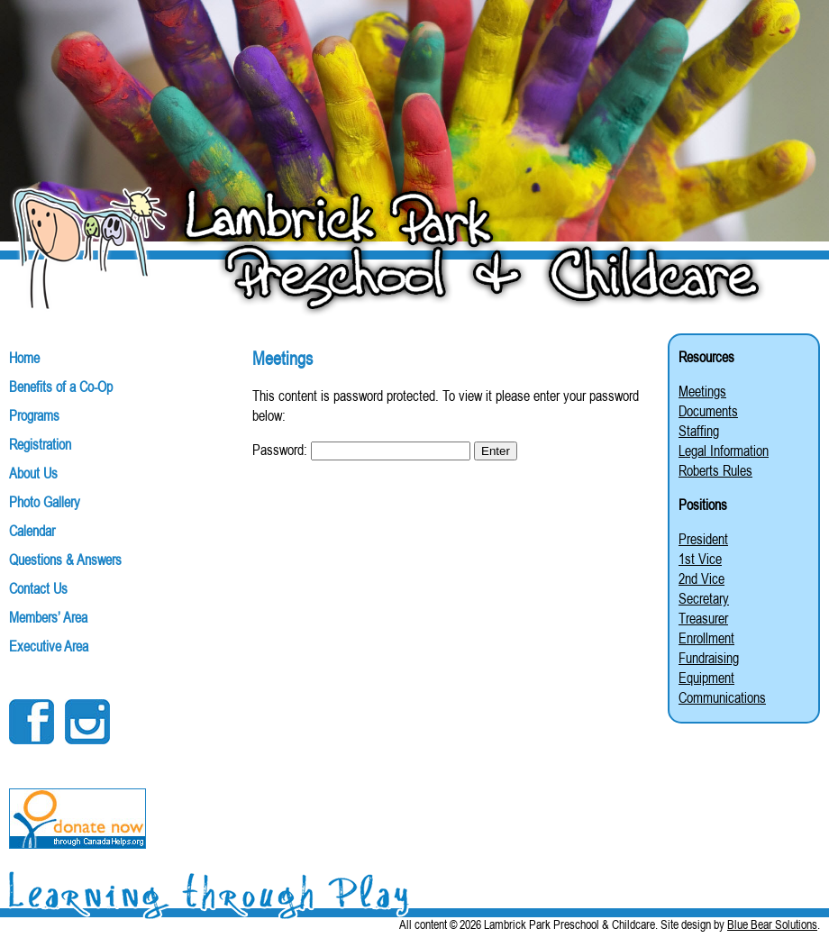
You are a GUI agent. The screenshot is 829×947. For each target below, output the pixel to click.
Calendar (32, 531)
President (703, 539)
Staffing (699, 431)
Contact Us (38, 588)
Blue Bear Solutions (772, 924)
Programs (34, 415)
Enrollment (706, 638)
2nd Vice (701, 578)
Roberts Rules (715, 470)
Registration (40, 444)
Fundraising (709, 658)
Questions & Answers (65, 559)
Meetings (702, 391)
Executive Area (48, 646)
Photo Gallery (44, 502)
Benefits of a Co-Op (61, 386)
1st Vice (700, 559)
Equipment (706, 677)
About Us (33, 473)
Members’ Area (48, 617)
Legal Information (724, 450)
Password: (361, 450)
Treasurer (703, 618)
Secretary (704, 598)
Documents (708, 411)
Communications (722, 697)
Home (24, 358)
